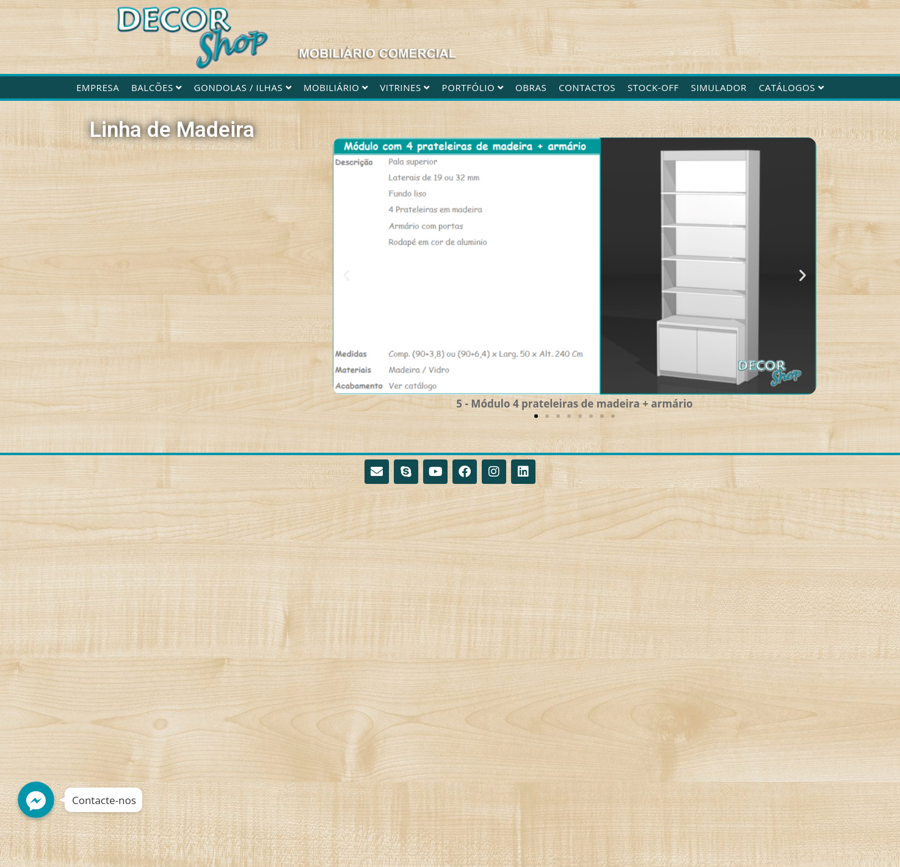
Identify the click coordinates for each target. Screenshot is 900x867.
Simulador (719, 87)
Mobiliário (335, 87)
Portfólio (473, 87)
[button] (346, 275)
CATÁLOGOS (791, 87)
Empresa (97, 87)
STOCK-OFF (653, 87)
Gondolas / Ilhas (243, 87)
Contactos (587, 87)
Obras (530, 87)
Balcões (156, 87)
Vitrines (405, 87)
